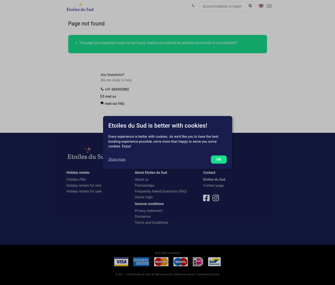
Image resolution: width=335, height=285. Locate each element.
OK (218, 159)
